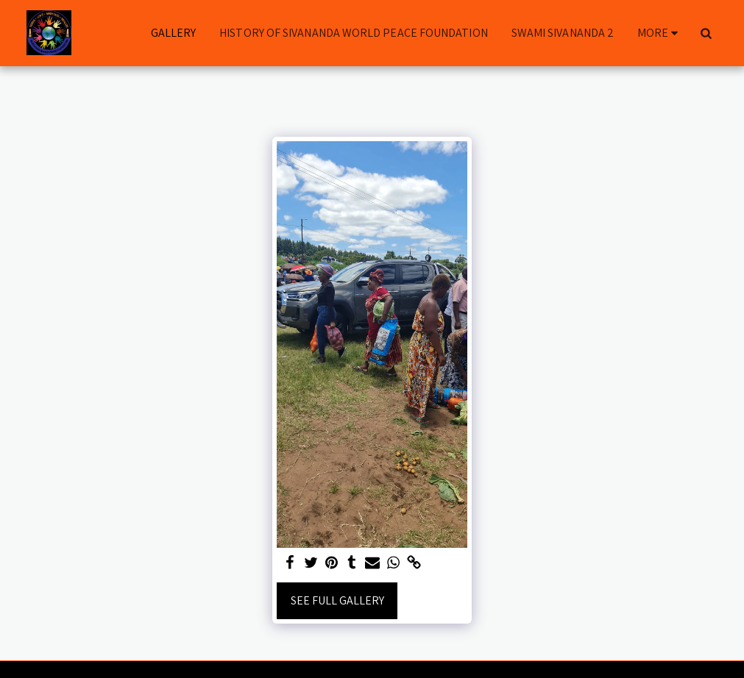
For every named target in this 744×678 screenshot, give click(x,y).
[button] (706, 33)
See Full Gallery (337, 600)
